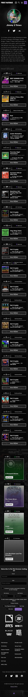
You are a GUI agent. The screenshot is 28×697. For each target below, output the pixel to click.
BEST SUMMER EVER (17, 78)
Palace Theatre (13, 603)
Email (13, 574)
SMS (13, 580)
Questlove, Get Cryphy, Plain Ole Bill (16, 193)
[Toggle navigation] (25, 2)
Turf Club (20, 606)
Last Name (20, 593)
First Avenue (4, 643)
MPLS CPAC (4, 665)
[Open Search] (18, 2)
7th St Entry (4, 646)
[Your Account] (16, 2)
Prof (11, 116)
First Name (6, 593)
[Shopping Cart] (21, 2)
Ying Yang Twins (16, 231)
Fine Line (9, 609)
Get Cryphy (14, 212)
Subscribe (18, 609)
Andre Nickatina (16, 134)
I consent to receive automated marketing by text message (13, 589)
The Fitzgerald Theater (9, 606)
